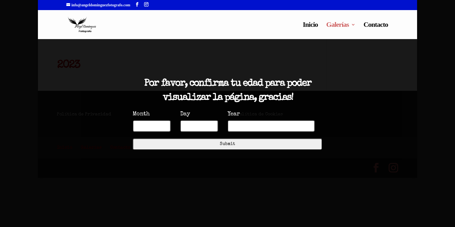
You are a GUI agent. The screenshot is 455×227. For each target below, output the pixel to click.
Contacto (375, 25)
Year (234, 114)
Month (141, 114)
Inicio (310, 25)
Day (185, 114)
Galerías (337, 25)
